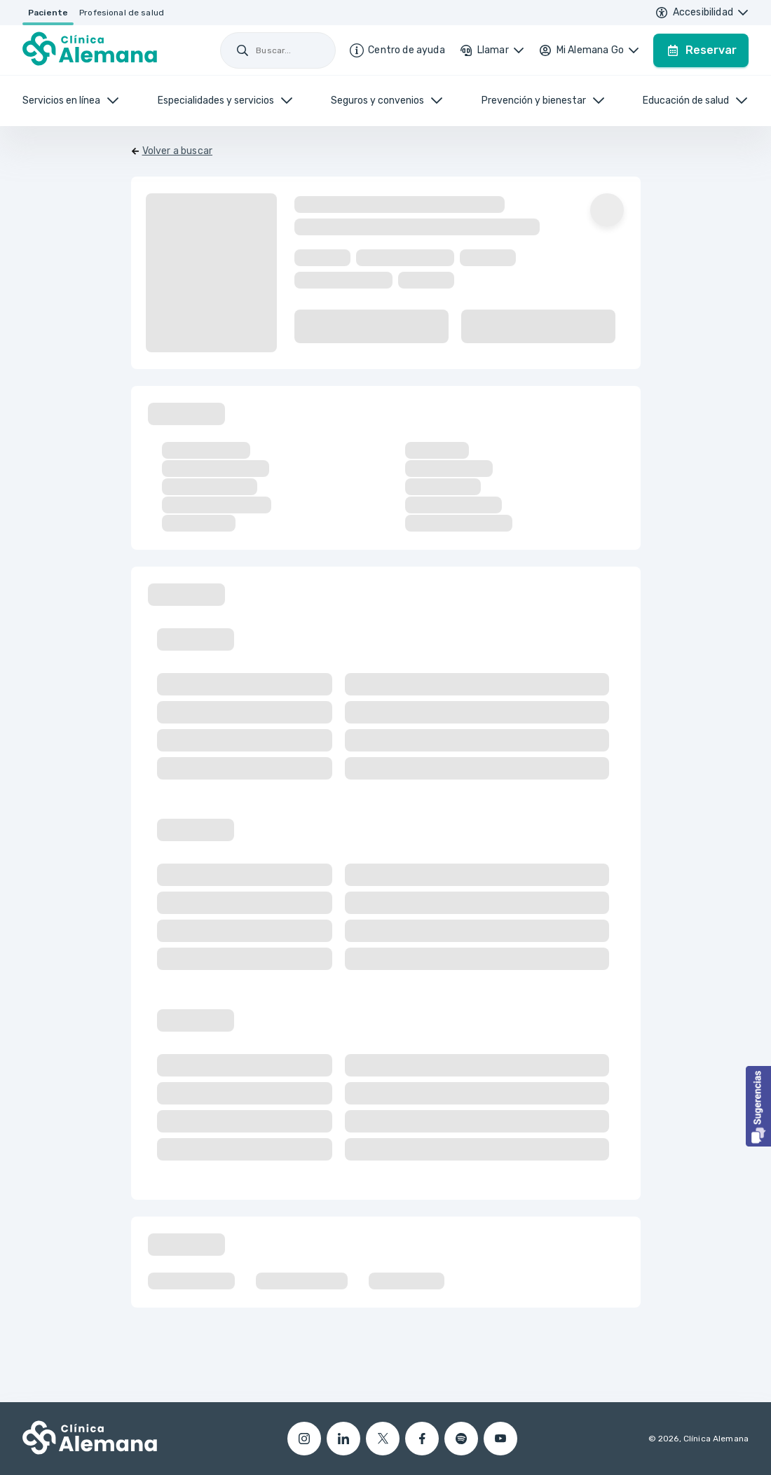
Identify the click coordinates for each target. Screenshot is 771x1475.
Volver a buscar (177, 151)
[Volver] (172, 151)
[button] (758, 1106)
